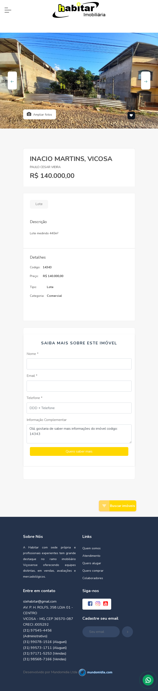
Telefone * (34, 398)
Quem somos (91, 548)
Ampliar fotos (39, 114)
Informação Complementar (47, 419)
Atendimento (91, 555)
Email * (32, 375)
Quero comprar (93, 570)
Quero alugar (91, 563)
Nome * (32, 353)
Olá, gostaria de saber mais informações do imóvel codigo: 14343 (79, 433)
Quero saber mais (79, 451)
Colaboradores (92, 578)
